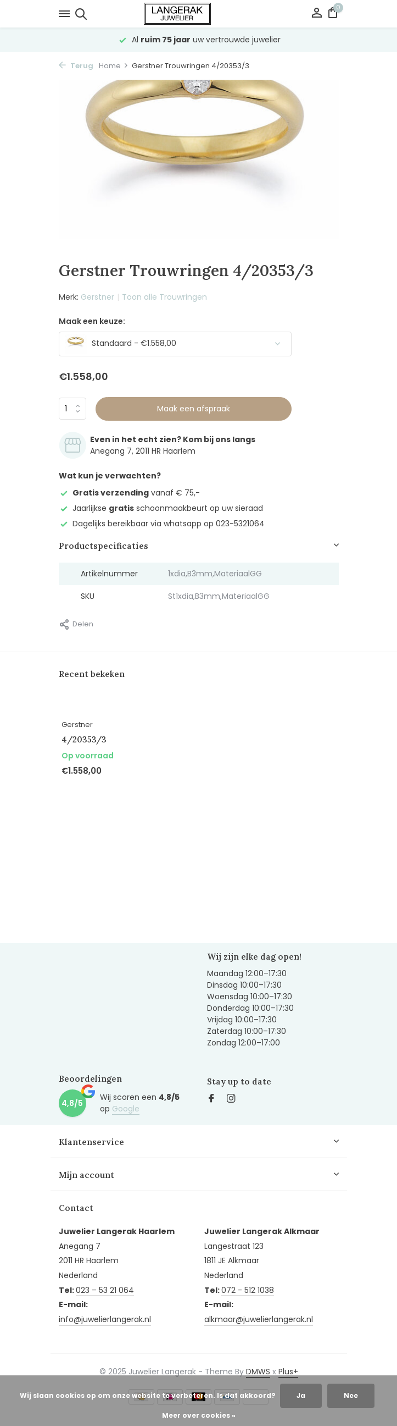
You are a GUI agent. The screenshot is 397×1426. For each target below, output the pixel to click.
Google (125, 1108)
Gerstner (97, 296)
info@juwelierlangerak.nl (105, 1319)
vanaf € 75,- (129, 492)
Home (113, 65)
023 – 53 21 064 (105, 1290)
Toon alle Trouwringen (164, 296)
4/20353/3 (84, 739)
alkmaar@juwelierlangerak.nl (258, 1319)
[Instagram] (231, 1099)
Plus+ (288, 1371)
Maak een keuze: (92, 321)
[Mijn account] (316, 14)
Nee (351, 1395)
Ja (301, 1395)
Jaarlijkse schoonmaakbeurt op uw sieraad (161, 508)
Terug (76, 65)
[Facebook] (211, 1099)
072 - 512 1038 (247, 1290)
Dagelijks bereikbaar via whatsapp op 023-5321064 (162, 523)
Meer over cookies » (199, 1415)
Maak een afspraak (193, 408)
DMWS (258, 1371)
